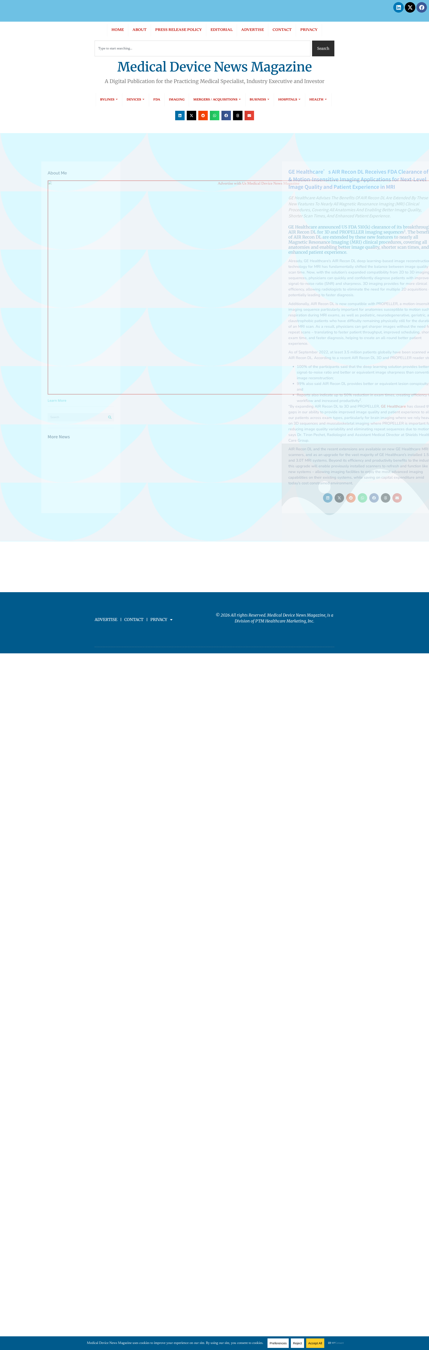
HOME (117, 30)
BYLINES (109, 99)
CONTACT (282, 30)
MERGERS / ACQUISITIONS (217, 99)
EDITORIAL (222, 30)
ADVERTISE (252, 30)
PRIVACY (309, 30)
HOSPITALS (289, 99)
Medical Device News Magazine (214, 67)
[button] (180, 115)
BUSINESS (260, 99)
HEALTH (318, 99)
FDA (156, 99)
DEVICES (136, 99)
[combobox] (202, 48)
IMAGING (177, 99)
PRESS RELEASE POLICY (178, 30)
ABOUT (139, 30)
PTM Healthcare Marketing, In (283, 620)
